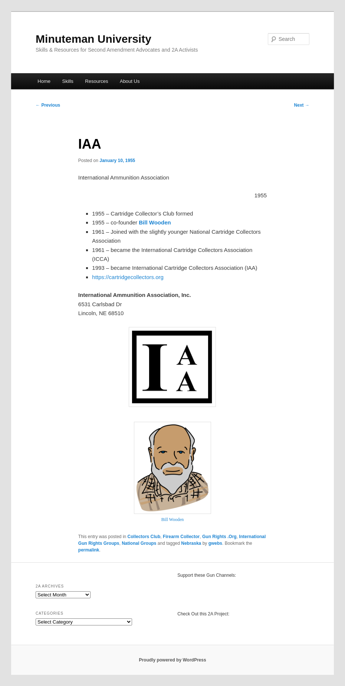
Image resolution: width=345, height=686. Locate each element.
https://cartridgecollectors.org (128, 277)
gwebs (215, 543)
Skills (67, 81)
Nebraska (191, 543)
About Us (129, 81)
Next (301, 105)
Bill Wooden (172, 519)
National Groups (139, 543)
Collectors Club (144, 536)
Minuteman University (93, 39)
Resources (96, 81)
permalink (88, 550)
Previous (48, 105)
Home (43, 81)
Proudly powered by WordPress (172, 660)
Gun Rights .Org (219, 536)
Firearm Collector (181, 536)
